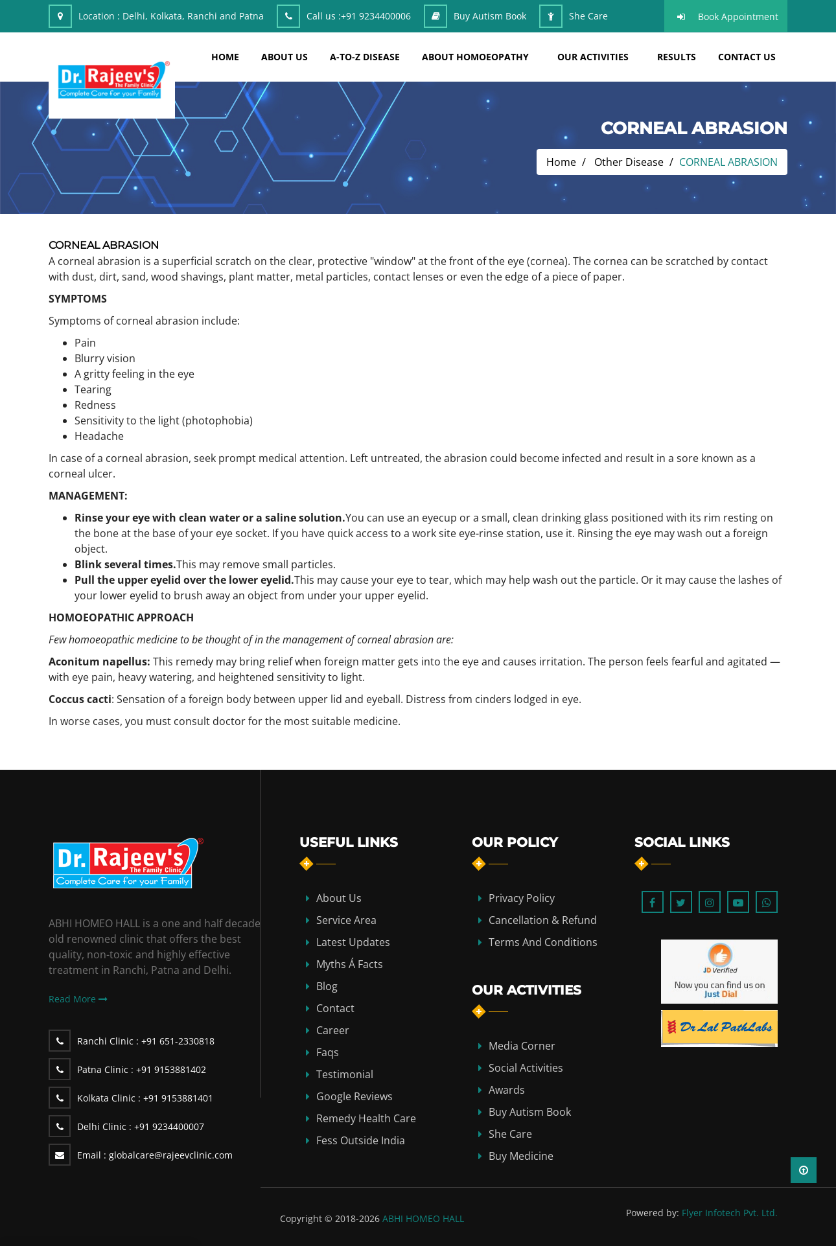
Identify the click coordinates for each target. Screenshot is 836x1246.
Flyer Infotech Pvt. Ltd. (730, 1212)
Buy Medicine (521, 1156)
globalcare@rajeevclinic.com (155, 1155)
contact (335, 1008)
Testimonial (344, 1074)
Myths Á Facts (349, 964)
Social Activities (526, 1068)
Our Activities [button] (593, 57)
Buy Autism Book (490, 16)
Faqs (327, 1052)
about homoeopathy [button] (475, 57)
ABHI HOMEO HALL (423, 1218)
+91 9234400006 (376, 16)
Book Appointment (738, 16)
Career (332, 1030)
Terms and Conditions (543, 942)
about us (284, 57)
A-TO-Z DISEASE (365, 57)
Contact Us (747, 57)
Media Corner (522, 1046)
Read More (78, 999)
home (225, 57)
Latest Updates (353, 942)
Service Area (346, 920)
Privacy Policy (522, 898)
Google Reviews (354, 1096)
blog (327, 986)
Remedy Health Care (366, 1118)
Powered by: (652, 1212)
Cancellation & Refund (543, 920)
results (676, 57)
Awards (507, 1090)
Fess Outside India (360, 1140)
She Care (588, 16)
